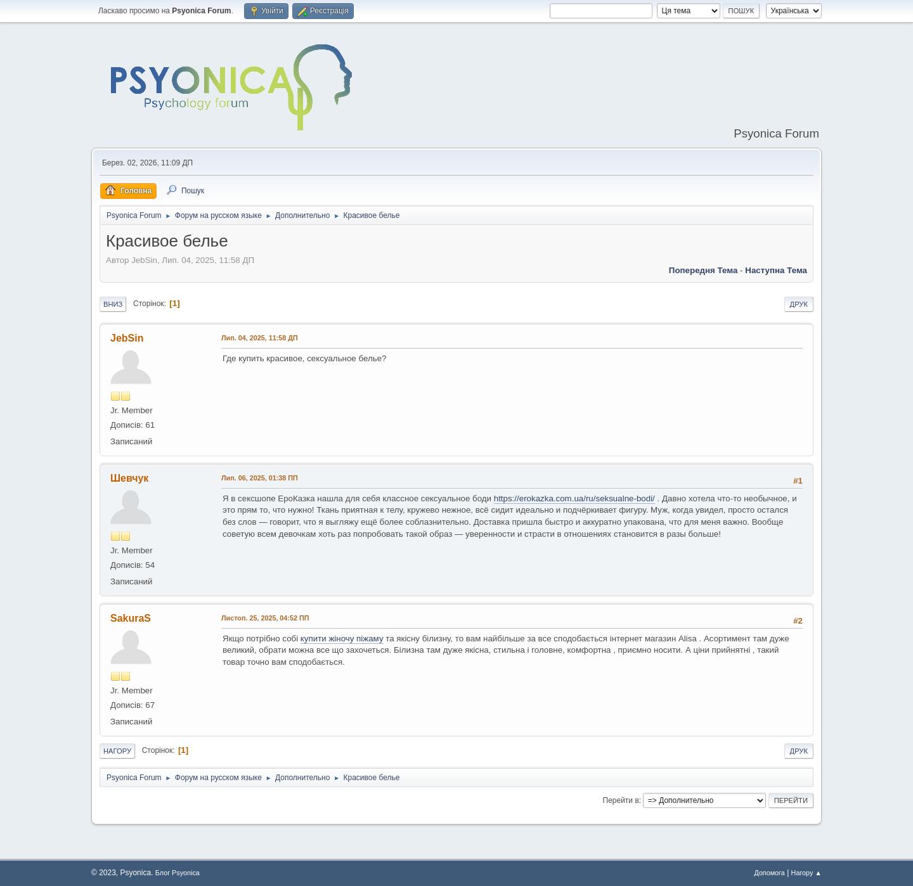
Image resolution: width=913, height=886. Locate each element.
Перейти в (621, 800)
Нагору (117, 751)
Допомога (769, 872)
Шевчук (129, 478)
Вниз (112, 304)
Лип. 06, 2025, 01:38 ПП (259, 478)
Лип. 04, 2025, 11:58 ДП (259, 338)
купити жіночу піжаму (342, 638)
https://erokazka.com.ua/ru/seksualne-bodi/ (574, 498)
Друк (799, 304)
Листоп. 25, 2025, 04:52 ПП (265, 618)
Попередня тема (703, 270)
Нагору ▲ (806, 872)
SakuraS (130, 618)
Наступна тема (776, 270)
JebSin (126, 338)
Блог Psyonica (177, 872)
